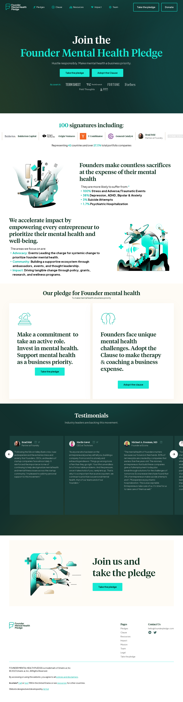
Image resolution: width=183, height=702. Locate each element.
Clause (124, 632)
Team (123, 648)
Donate (169, 7)
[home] (18, 7)
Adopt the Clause (108, 72)
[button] (9, 454)
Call (20, 683)
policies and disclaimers (67, 677)
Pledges (124, 628)
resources (62, 683)
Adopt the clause (133, 384)
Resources (126, 636)
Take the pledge (146, 7)
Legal (123, 652)
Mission (124, 644)
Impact (124, 640)
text (26, 683)
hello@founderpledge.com (161, 628)
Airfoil (46, 689)
